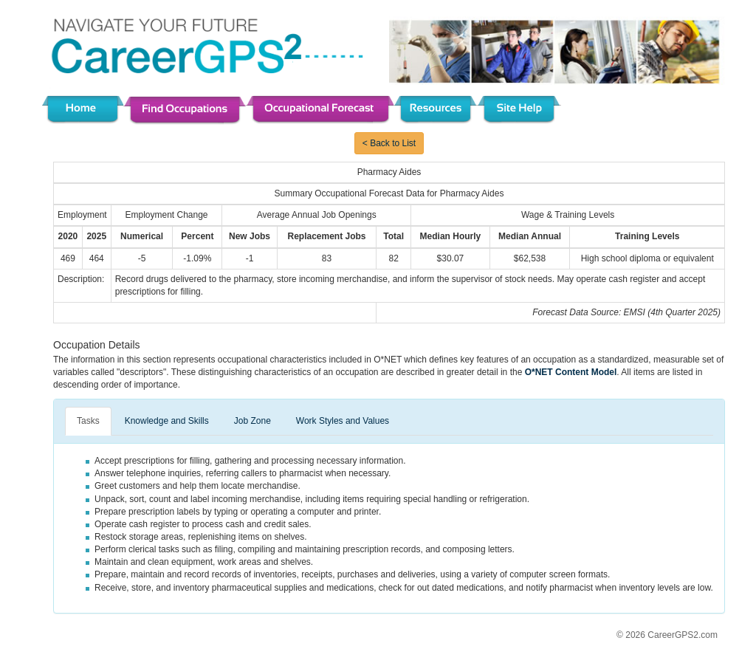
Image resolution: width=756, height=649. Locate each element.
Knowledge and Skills (167, 421)
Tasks (88, 421)
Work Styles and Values (342, 421)
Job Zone (252, 421)
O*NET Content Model (571, 372)
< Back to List (389, 143)
